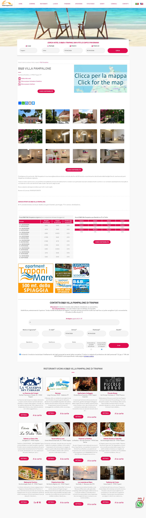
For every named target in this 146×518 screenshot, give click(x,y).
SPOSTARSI (78, 4)
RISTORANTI (43, 4)
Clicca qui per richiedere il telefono (30, 59)
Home (19, 40)
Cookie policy (116, 515)
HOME (20, 4)
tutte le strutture (26, 40)
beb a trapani (35, 40)
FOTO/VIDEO (90, 4)
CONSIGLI (114, 4)
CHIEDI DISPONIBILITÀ (46, 69)
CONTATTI (125, 4)
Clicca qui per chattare (26, 62)
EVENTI (102, 4)
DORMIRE (32, 4)
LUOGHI (55, 4)
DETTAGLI (24, 393)
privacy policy (89, 334)
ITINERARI (67, 4)
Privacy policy (124, 515)
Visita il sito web (24, 56)
